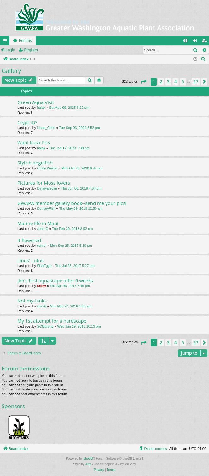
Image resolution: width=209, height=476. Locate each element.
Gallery (11, 71)
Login (10, 50)
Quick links (6, 41)
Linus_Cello (46, 128)
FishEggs (44, 266)
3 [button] (168, 82)
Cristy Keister (47, 168)
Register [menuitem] (205, 41)
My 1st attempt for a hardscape (51, 321)
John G (42, 228)
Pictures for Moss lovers (43, 183)
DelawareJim (47, 188)
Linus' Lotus (30, 260)
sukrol (41, 245)
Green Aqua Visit (35, 102)
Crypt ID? (27, 122)
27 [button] (195, 82)
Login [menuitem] (196, 41)
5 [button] (183, 82)
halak (41, 107)
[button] (143, 82)
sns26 (41, 306)
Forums (25, 40)
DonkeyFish (46, 208)
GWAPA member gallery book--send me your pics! (71, 203)
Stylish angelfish (35, 162)
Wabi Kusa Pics (33, 142)
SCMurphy (45, 326)
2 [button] (161, 82)
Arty (88, 464)
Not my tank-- (32, 300)
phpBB (88, 458)
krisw (41, 286)
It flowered (29, 240)
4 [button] (175, 82)
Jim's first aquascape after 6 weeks (55, 280)
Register (31, 50)
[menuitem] (185, 40)
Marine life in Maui (37, 223)
